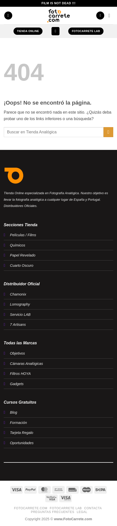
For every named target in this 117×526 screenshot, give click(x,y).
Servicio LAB (20, 315)
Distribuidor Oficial (22, 284)
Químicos (17, 245)
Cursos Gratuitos (20, 402)
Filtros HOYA (20, 374)
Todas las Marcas (20, 343)
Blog (13, 412)
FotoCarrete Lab (66, 508)
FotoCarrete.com (30, 508)
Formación (18, 423)
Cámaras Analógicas (26, 364)
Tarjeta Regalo (21, 433)
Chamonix (18, 294)
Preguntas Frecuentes (52, 512)
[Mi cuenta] (100, 16)
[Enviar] (108, 132)
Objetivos (17, 353)
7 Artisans (18, 325)
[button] (8, 16)
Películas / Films (23, 235)
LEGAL (82, 512)
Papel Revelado (23, 255)
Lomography (20, 304)
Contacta (93, 508)
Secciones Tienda (21, 225)
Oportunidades (22, 443)
